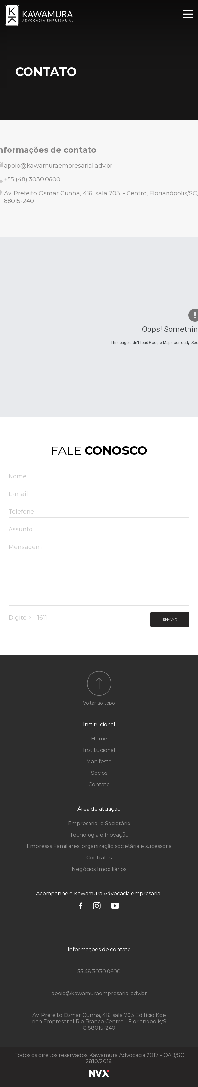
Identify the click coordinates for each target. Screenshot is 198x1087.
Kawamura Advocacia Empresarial (39, 15)
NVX (99, 1073)
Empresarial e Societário (99, 823)
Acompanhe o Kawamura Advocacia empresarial (99, 894)
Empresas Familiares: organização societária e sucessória (99, 846)
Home (99, 739)
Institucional (99, 725)
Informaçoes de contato (99, 949)
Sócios (99, 773)
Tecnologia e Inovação (99, 835)
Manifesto (99, 761)
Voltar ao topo (99, 703)
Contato (99, 784)
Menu (188, 14)
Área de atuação (99, 809)
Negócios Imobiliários (99, 869)
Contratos (99, 858)
